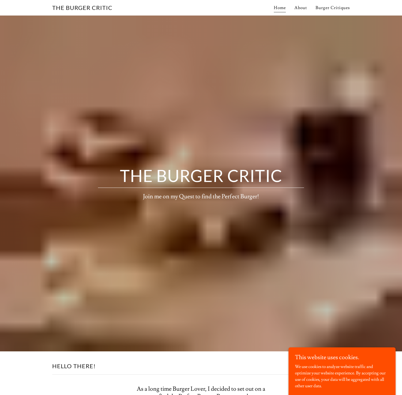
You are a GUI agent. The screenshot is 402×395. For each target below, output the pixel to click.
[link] (82, 8)
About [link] (300, 7)
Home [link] (280, 7)
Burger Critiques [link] (333, 7)
